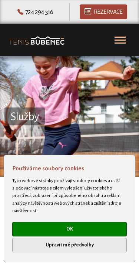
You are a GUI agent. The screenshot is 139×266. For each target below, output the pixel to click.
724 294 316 (39, 12)
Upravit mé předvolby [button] (70, 245)
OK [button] (69, 229)
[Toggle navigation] (120, 40)
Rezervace (103, 11)
